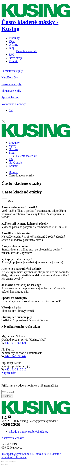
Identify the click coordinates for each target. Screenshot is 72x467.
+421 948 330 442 (40, 453)
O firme (13, 44)
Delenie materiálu (26, 51)
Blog (12, 47)
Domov (13, 172)
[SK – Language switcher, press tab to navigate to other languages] (10, 110)
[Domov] (36, 22)
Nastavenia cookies (12, 437)
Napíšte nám (8, 372)
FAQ (12, 54)
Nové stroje (15, 57)
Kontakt (13, 61)
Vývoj (12, 41)
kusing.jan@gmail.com (15, 453)
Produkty (14, 38)
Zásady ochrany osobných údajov (28, 431)
